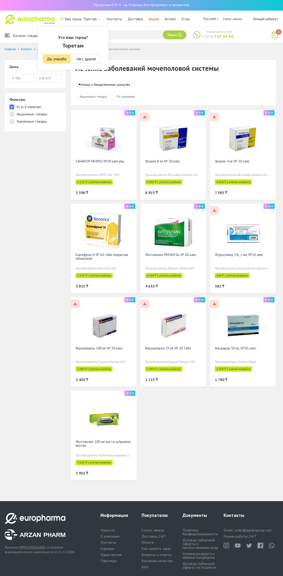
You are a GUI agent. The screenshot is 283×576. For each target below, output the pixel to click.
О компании (110, 536)
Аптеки (170, 19)
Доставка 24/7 (154, 536)
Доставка (135, 19)
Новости (107, 530)
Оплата (148, 542)
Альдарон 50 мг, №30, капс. (236, 348)
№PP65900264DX (32, 547)
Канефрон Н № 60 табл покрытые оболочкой (102, 256)
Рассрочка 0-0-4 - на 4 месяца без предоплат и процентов (141, 4)
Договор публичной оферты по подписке (199, 565)
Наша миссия (110, 554)
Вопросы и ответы (157, 554)
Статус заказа (232, 19)
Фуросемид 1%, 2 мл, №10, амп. (239, 254)
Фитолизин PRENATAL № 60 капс (170, 254)
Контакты (114, 19)
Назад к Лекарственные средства (105, 84)
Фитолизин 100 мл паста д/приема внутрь (103, 443)
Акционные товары (93, 96)
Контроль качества (157, 560)
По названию (126, 96)
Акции (154, 19)
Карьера (107, 548)
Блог (145, 566)
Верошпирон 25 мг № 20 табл (168, 348)
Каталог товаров (23, 35)
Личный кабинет (265, 19)
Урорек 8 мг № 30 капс (162, 161)
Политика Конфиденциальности (200, 532)
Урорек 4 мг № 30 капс (232, 161)
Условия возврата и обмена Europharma (199, 555)
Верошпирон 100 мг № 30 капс (99, 348)
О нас (185, 19)
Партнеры (108, 560)
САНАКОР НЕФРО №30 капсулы (100, 161)
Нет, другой (86, 59)
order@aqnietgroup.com (252, 530)
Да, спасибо (57, 59)
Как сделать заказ (156, 548)
